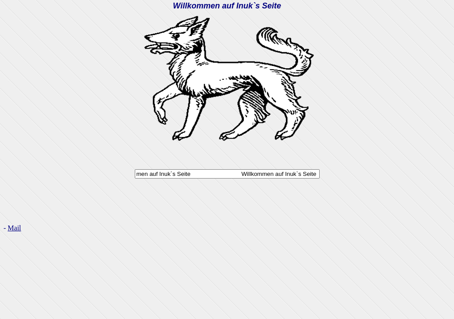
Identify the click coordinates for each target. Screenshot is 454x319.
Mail (14, 228)
